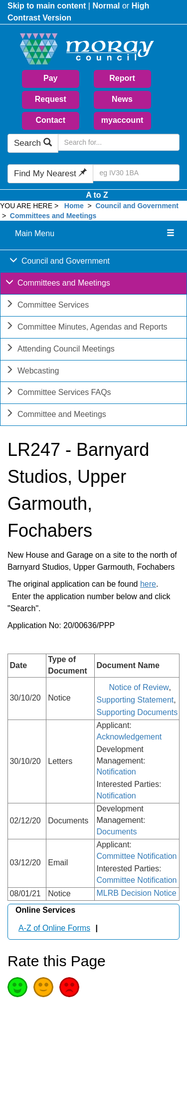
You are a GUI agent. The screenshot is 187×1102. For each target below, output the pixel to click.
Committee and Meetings (55, 415)
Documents (117, 831)
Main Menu (34, 233)
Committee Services (47, 306)
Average (43, 987)
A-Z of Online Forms (54, 928)
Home (74, 206)
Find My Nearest (50, 173)
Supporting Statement (135, 700)
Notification (116, 771)
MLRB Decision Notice (137, 893)
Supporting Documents (137, 712)
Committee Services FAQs (58, 393)
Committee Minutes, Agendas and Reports (86, 328)
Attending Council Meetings (60, 350)
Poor (69, 987)
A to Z (97, 195)
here (148, 584)
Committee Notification (137, 856)
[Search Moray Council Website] (119, 142)
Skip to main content (46, 5)
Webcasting (32, 371)
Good (17, 987)
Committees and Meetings (53, 216)
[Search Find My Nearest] (136, 172)
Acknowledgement (129, 737)
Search (33, 143)
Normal (106, 5)
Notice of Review (139, 687)
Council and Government (136, 206)
